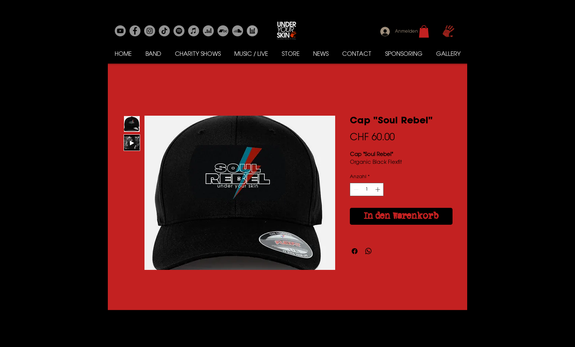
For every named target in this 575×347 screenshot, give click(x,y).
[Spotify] (178, 30)
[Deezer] (208, 30)
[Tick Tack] (164, 30)
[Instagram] (149, 30)
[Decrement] (355, 189)
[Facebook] (134, 30)
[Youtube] (120, 30)
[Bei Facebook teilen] (354, 251)
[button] (424, 31)
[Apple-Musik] (193, 30)
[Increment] (378, 189)
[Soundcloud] (237, 30)
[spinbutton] (367, 189)
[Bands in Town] (252, 30)
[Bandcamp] (222, 30)
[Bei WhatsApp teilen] (368, 251)
